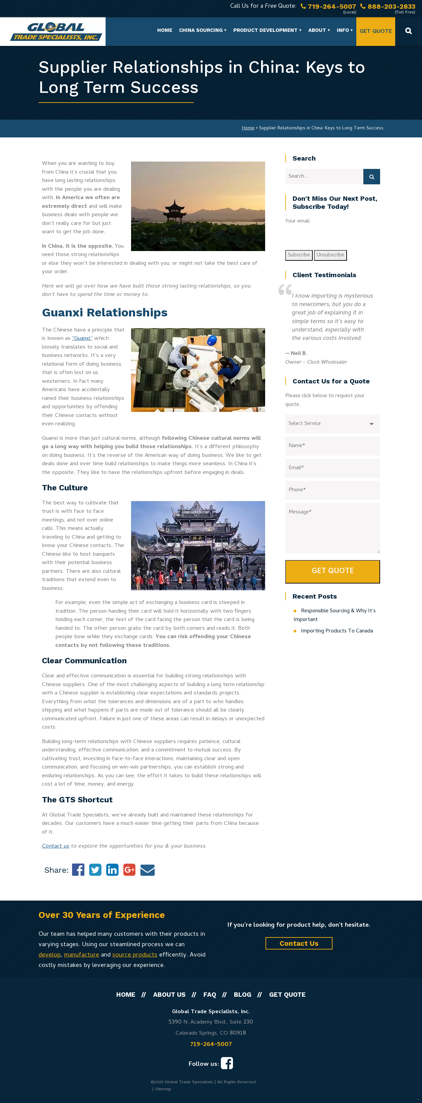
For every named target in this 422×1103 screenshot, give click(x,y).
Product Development (265, 30)
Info (343, 30)
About (317, 30)
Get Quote (376, 32)
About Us (169, 994)
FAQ (209, 994)
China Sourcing (201, 30)
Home (164, 30)
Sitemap (163, 1089)
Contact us (55, 846)
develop (50, 955)
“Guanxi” (82, 339)
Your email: (298, 221)
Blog (242, 994)
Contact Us (299, 943)
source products (135, 955)
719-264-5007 (211, 1044)
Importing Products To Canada (337, 631)
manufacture (81, 955)
